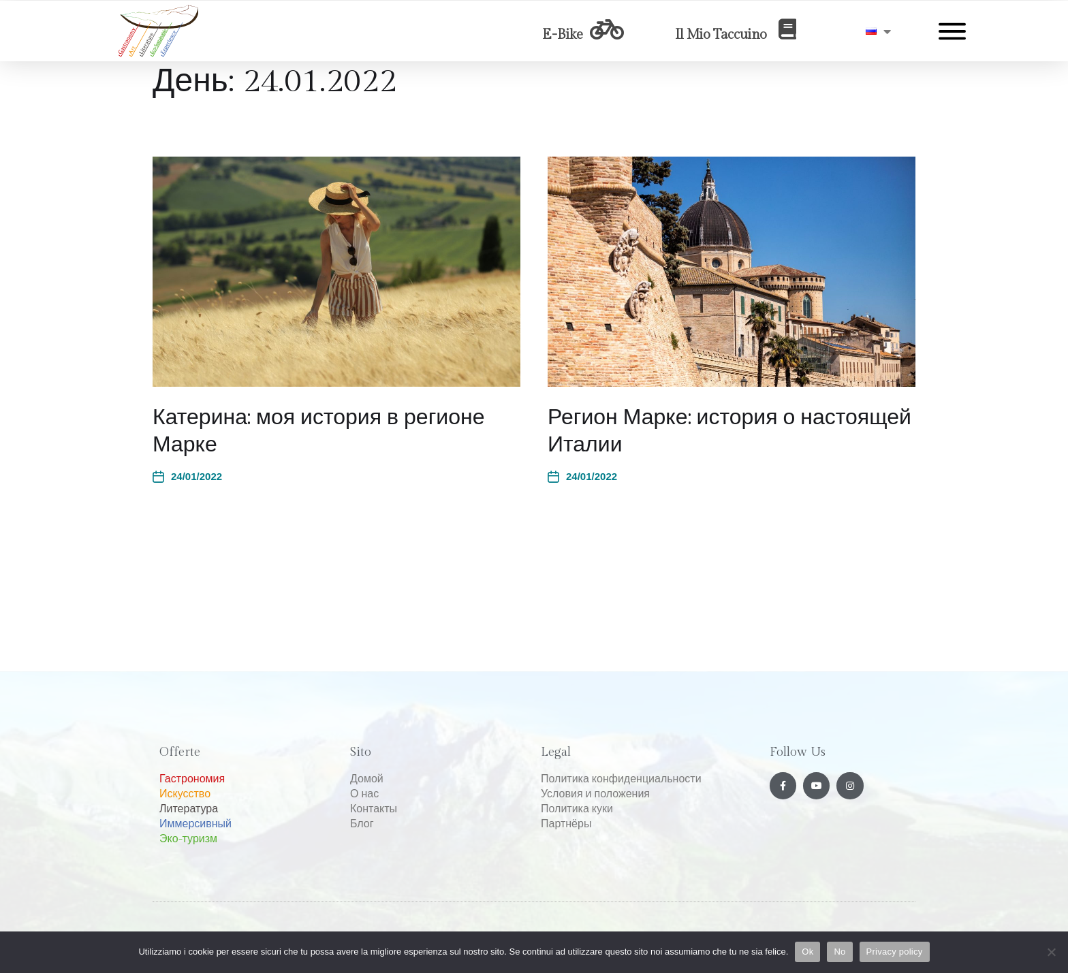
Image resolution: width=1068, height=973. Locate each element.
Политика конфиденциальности (621, 779)
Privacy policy (894, 951)
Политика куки (577, 809)
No (839, 951)
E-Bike (562, 35)
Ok (807, 951)
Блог (362, 824)
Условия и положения (595, 794)
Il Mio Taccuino (721, 35)
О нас (364, 794)
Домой (366, 779)
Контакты (373, 809)
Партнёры (566, 824)
